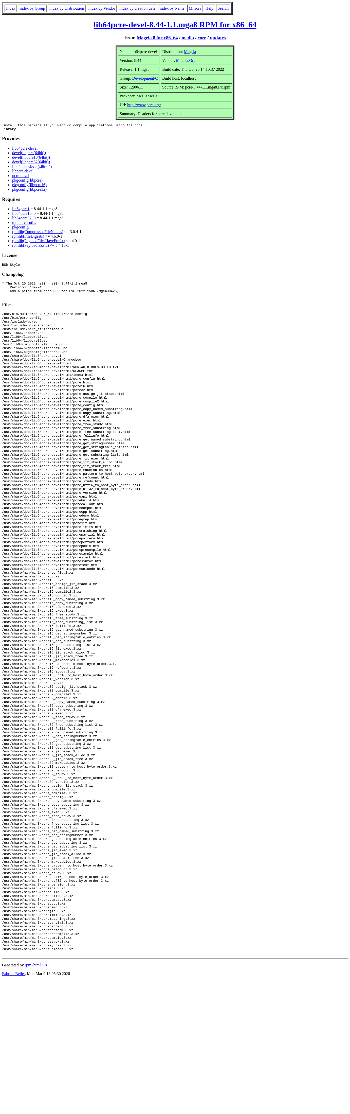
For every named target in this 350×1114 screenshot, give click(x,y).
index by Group (32, 8)
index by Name (172, 8)
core (202, 37)
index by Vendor (101, 8)
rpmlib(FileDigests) (28, 238)
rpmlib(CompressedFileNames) (37, 233)
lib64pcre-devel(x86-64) (32, 168)
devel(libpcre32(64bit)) (31, 163)
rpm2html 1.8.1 (37, 1099)
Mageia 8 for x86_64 (157, 37)
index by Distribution (66, 8)
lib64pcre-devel (25, 150)
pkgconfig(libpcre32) (29, 191)
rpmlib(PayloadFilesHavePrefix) (38, 242)
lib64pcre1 (20, 210)
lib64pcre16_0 (23, 215)
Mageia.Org (186, 60)
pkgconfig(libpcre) (27, 182)
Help (209, 8)
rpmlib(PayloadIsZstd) (30, 247)
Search (223, 8)
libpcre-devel (22, 172)
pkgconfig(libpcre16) (29, 186)
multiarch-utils (24, 224)
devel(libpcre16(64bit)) (31, 159)
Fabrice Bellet (13, 1107)
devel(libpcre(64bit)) (29, 154)
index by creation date (137, 8)
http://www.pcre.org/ (144, 105)
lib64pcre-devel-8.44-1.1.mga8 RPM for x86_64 (175, 24)
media (187, 37)
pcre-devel (20, 177)
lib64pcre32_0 (23, 219)
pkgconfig (20, 228)
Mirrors (195, 8)
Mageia (190, 51)
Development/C (145, 78)
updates (218, 37)
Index (10, 8)
